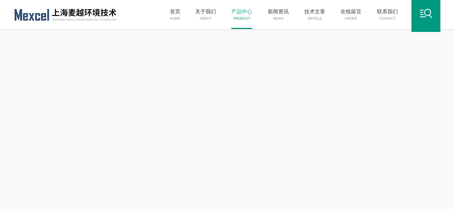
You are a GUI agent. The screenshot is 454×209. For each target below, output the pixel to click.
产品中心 (241, 15)
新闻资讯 (278, 15)
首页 (175, 15)
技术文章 (314, 15)
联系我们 (387, 15)
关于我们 (205, 15)
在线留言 (350, 15)
